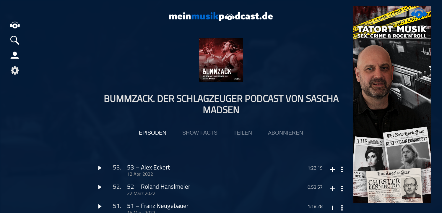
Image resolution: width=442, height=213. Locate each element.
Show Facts (199, 133)
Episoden (152, 133)
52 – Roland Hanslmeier (158, 187)
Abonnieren (285, 133)
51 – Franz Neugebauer (157, 206)
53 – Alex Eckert (148, 168)
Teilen (242, 133)
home (15, 25)
